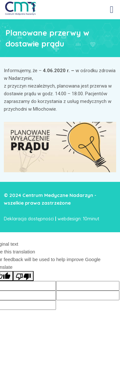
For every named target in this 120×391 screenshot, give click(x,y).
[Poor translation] (23, 276)
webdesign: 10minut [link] (78, 219)
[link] (20, 8)
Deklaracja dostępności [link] (29, 219)
